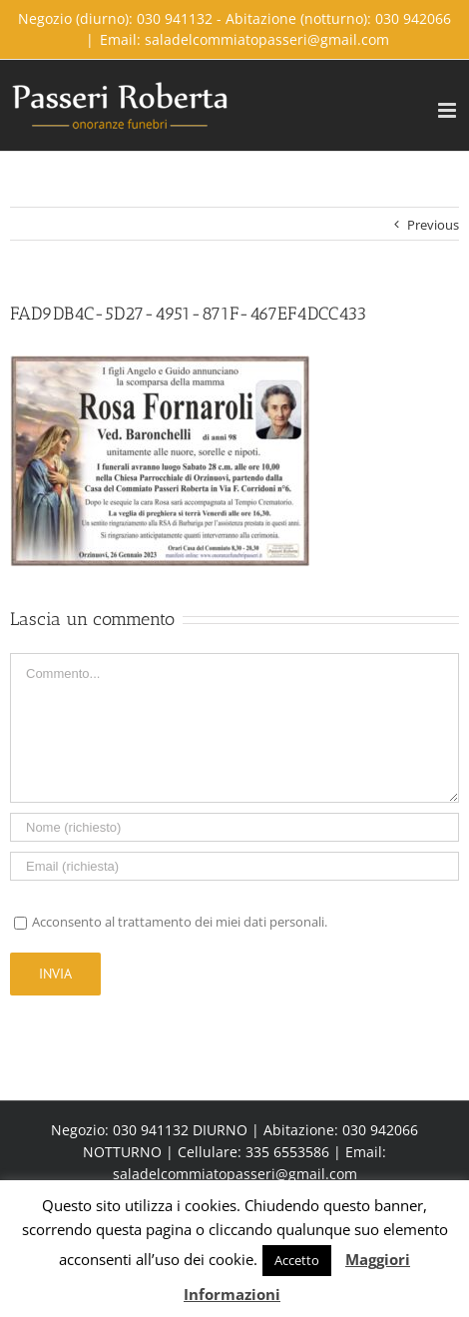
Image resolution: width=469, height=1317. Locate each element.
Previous (433, 225)
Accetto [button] (296, 1260)
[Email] (234, 866)
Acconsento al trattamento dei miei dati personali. (179, 922)
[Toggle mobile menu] (448, 110)
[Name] (234, 827)
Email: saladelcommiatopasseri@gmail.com (244, 39)
